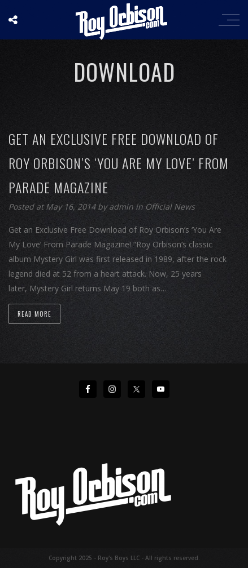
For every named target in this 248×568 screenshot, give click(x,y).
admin (122, 206)
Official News (170, 206)
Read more (34, 313)
